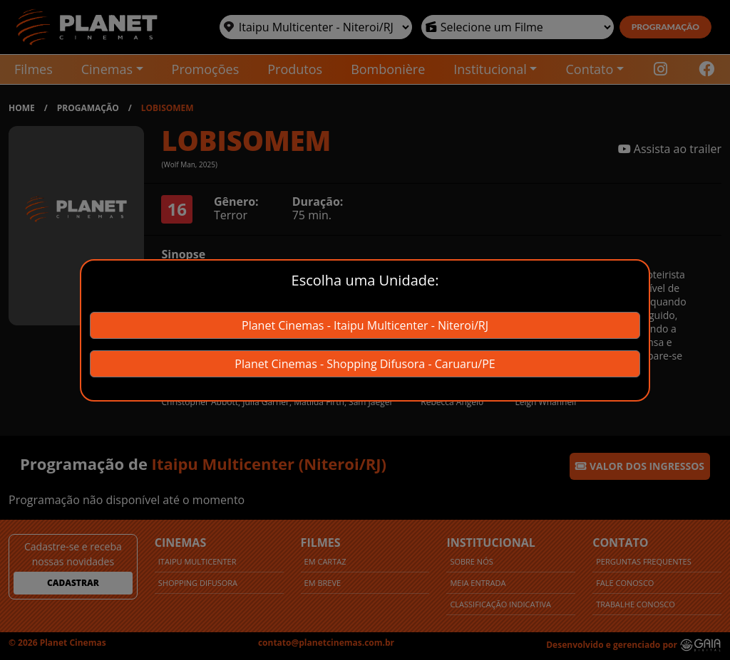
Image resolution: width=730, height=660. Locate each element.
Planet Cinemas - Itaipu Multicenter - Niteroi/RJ (365, 325)
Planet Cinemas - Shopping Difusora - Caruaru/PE (365, 364)
